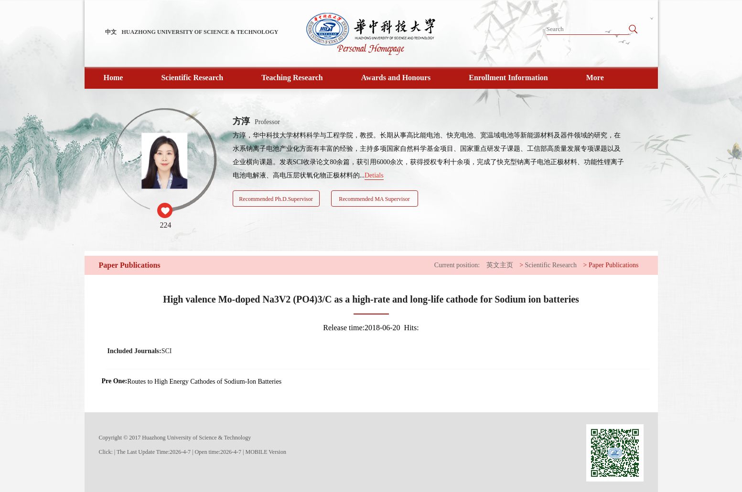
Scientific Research (192, 77)
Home (113, 77)
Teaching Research (292, 77)
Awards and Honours (396, 77)
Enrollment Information (508, 77)
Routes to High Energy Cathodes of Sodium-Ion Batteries (204, 381)
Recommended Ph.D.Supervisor (275, 199)
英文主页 (499, 265)
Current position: (457, 265)
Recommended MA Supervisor (374, 199)
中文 (111, 32)
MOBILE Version (266, 452)
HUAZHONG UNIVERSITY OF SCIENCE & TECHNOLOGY (200, 32)
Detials (374, 175)
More (595, 77)
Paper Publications (614, 265)
